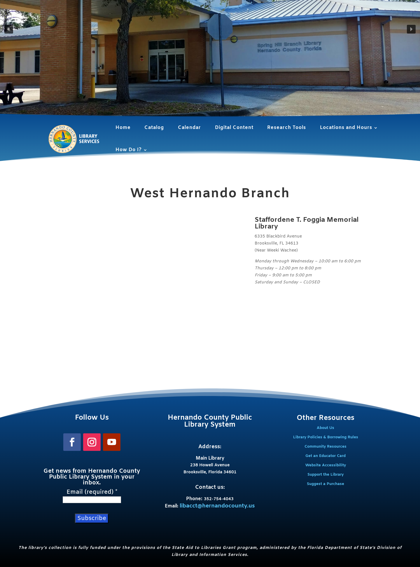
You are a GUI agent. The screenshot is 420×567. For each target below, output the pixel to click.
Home (123, 128)
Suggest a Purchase (325, 483)
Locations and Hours (346, 128)
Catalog (154, 128)
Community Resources (325, 446)
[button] (8, 29)
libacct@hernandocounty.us (217, 506)
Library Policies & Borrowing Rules (325, 437)
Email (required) (91, 492)
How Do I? (129, 150)
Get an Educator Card (325, 455)
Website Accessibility (325, 465)
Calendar (189, 128)
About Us (325, 427)
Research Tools (286, 128)
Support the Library (325, 474)
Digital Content (234, 128)
